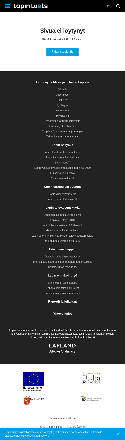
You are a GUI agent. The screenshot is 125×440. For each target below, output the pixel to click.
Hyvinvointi (62, 115)
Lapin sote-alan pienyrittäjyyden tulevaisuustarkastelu (62, 235)
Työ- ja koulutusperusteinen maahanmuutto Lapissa (62, 262)
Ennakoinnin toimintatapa (62, 282)
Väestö (63, 89)
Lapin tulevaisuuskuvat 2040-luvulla (62, 225)
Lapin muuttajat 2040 (62, 220)
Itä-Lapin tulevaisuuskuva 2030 (62, 241)
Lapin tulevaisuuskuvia (62, 207)
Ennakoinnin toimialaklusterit (62, 288)
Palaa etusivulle (62, 51)
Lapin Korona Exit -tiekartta (62, 199)
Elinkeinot (62, 100)
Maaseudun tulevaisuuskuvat (62, 230)
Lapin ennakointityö (62, 275)
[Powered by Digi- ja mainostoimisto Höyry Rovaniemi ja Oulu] (76, 426)
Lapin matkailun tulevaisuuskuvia (63, 214)
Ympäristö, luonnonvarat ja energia (62, 131)
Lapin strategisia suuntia (62, 186)
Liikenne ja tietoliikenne (62, 126)
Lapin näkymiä (62, 144)
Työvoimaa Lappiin (62, 249)
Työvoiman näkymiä (62, 178)
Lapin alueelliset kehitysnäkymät (62, 152)
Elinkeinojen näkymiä (62, 173)
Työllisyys (62, 105)
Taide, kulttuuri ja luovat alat (62, 136)
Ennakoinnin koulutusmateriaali (62, 293)
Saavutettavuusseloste (62, 418)
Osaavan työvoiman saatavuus (62, 256)
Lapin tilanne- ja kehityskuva (62, 157)
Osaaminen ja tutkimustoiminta (62, 121)
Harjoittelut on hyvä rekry (62, 267)
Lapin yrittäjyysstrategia (62, 194)
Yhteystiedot (62, 313)
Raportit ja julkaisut (62, 301)
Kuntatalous (62, 110)
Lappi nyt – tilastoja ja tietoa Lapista (62, 82)
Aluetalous (62, 94)
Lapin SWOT (62, 162)
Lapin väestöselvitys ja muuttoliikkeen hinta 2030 (62, 168)
